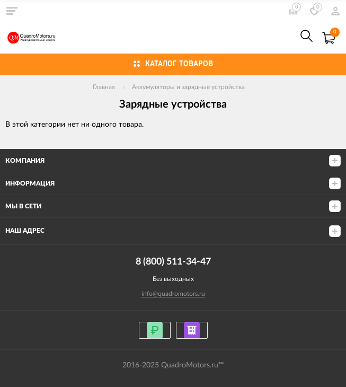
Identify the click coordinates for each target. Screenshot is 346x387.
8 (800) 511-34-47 (283, 38)
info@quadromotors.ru (173, 294)
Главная (104, 87)
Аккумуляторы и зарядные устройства (188, 87)
